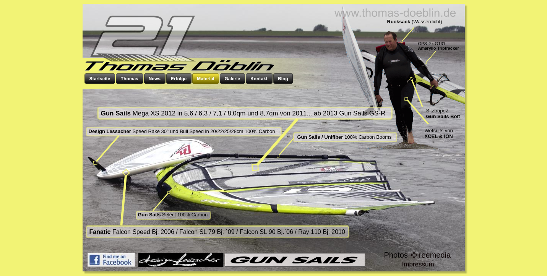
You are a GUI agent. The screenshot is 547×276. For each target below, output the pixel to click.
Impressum (418, 264)
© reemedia (431, 255)
